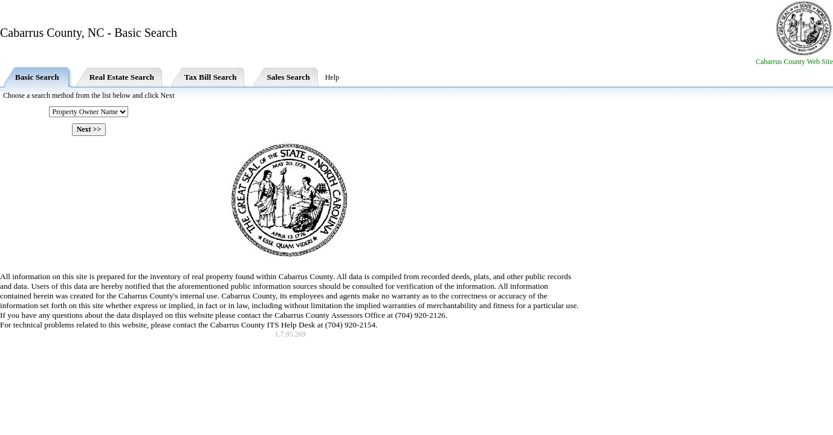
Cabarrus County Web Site (794, 61)
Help (332, 77)
